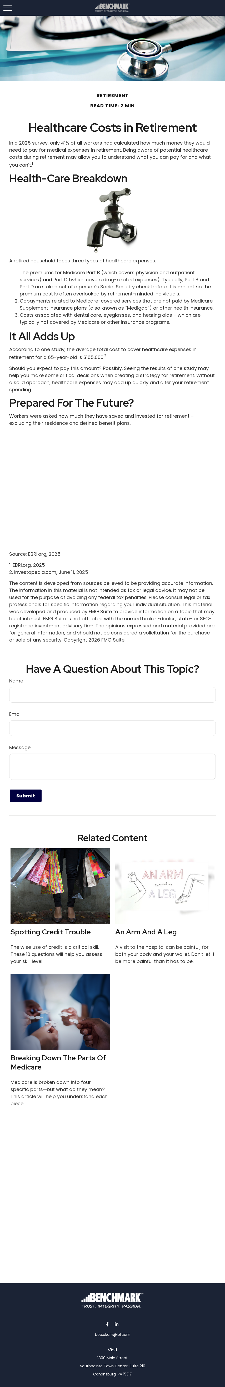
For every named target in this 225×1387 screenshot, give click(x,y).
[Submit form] (25, 795)
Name (16, 680)
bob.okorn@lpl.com (112, 1334)
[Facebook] (107, 1324)
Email (15, 714)
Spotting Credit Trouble (51, 931)
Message (20, 747)
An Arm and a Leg (146, 931)
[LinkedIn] (116, 1324)
